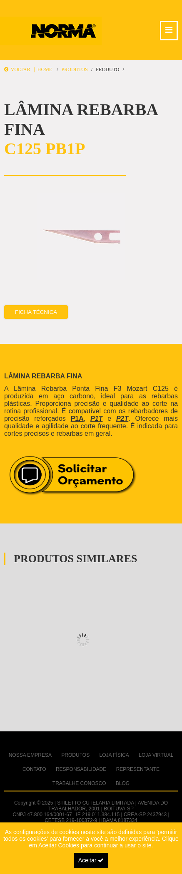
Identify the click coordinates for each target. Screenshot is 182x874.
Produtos (74, 69)
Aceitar (91, 860)
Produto (107, 69)
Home (44, 69)
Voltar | (20, 69)
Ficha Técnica (36, 312)
